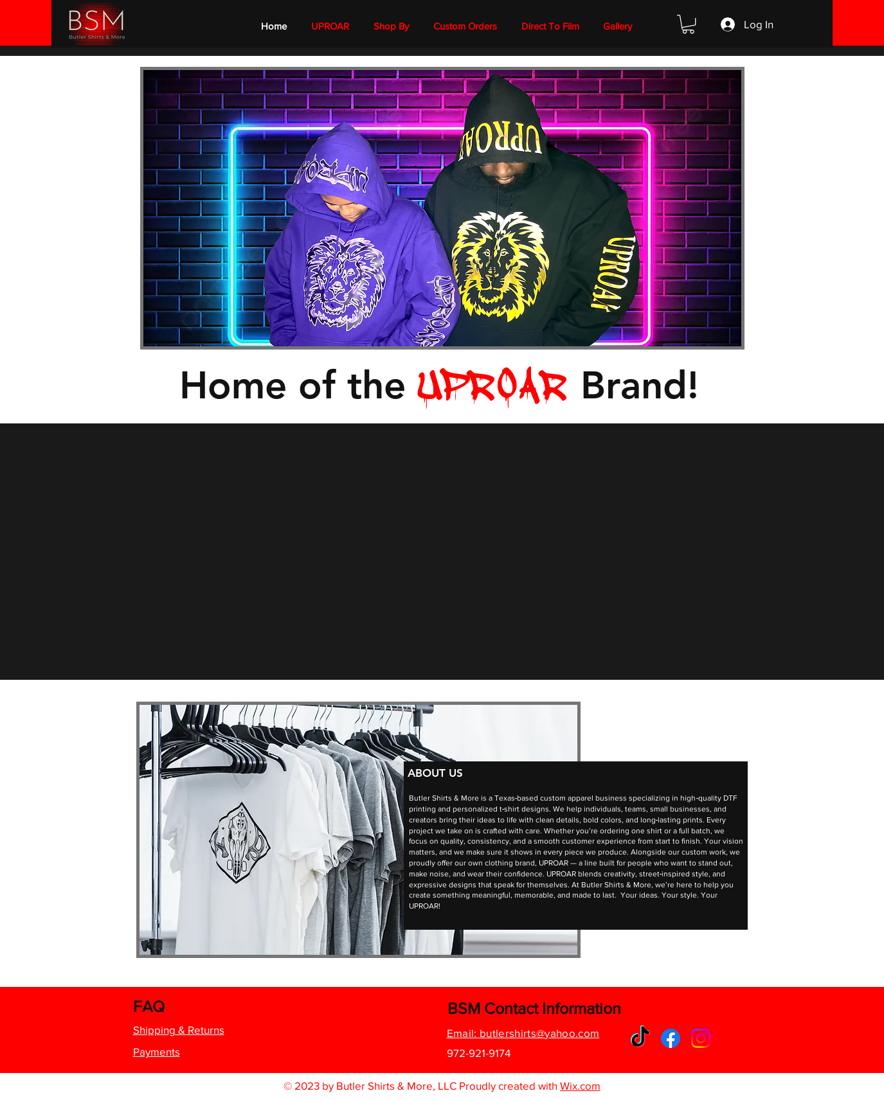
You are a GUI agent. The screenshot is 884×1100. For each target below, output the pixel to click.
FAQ (149, 1006)
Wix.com (580, 1085)
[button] (391, 26)
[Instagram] (701, 1038)
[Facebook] (670, 1038)
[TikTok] (640, 1038)
